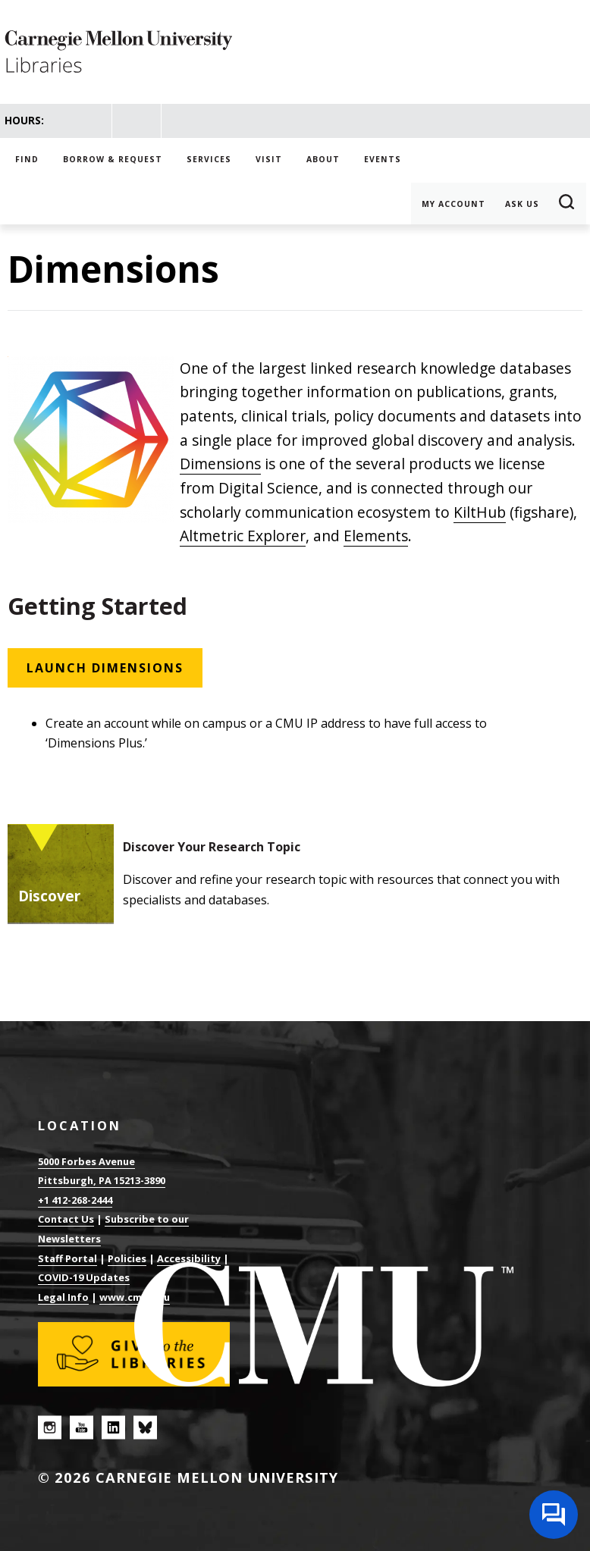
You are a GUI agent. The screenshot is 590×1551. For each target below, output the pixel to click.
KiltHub (479, 512)
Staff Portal (67, 1258)
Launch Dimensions (105, 668)
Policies (127, 1258)
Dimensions (220, 463)
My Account (453, 204)
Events (382, 159)
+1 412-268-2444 (75, 1200)
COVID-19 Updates (84, 1277)
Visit (269, 159)
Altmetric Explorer (243, 535)
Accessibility (189, 1258)
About (323, 159)
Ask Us (522, 204)
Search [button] (567, 204)
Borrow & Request (112, 159)
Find (27, 159)
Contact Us (66, 1219)
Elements (376, 535)
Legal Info (63, 1297)
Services (209, 159)
